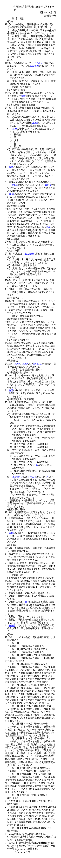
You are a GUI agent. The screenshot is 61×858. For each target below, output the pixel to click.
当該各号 (34, 66)
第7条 (17, 363)
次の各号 (38, 63)
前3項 (11, 194)
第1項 (11, 533)
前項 (11, 167)
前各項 (12, 625)
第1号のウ (17, 476)
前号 (14, 128)
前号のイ (31, 476)
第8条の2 (37, 363)
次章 (48, 226)
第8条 (25, 363)
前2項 (15, 185)
